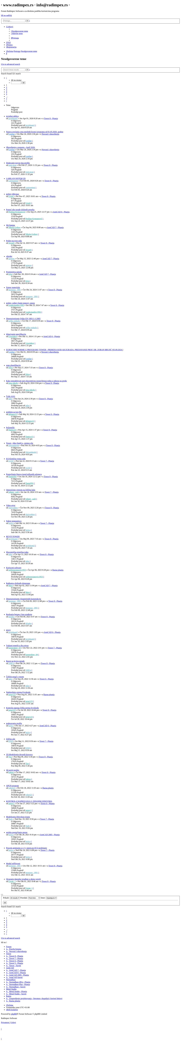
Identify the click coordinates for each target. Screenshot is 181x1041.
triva (10, 274)
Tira (10, 757)
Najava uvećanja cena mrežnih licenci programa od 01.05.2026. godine (34, 132)
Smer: (49, 898)
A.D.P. (11, 461)
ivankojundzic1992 (16, 305)
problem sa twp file (14, 412)
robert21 (12, 788)
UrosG (11, 196)
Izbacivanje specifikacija (16, 334)
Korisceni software (13, 568)
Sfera (11, 368)
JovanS (11, 243)
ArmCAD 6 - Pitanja (61, 212)
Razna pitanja (57, 570)
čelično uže (10, 739)
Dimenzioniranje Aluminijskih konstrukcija (23, 599)
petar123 (12, 694)
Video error (10, 505)
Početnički (10, 428)
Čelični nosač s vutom (15, 677)
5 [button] (6, 94)
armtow (12, 259)
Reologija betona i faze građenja (19, 614)
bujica (11, 523)
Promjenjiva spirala (14, 272)
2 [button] (6, 87)
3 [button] (6, 90)
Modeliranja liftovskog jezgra (18, 817)
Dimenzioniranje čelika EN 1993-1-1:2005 (23, 319)
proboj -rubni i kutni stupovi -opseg (20, 303)
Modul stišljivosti (13, 863)
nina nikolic (13, 383)
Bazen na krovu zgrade (15, 661)
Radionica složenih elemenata (18, 583)
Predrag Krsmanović (17, 212)
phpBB (14, 1014)
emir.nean (12, 165)
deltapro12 (13, 414)
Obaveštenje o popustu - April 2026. (20, 147)
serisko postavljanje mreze (16, 832)
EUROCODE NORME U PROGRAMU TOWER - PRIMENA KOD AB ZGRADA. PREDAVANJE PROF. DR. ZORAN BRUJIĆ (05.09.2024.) (64, 350)
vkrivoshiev (13, 508)
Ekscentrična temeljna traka (17, 552)
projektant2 (13, 118)
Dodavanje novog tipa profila (18, 163)
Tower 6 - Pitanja (52, 414)
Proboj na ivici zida (14, 241)
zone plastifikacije (13, 365)
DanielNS (12, 476)
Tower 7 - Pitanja (47, 461)
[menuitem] (19, 31)
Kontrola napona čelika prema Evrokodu (22, 708)
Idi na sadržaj (6, 15)
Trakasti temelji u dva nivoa (17, 645)
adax (10, 399)
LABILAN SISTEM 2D (16, 178)
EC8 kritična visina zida (15, 459)
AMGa (11, 663)
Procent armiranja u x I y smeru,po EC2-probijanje (26, 848)
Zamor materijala (13, 287)
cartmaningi (13, 181)
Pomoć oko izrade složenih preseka (20, 210)
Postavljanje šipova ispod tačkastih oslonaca (24, 474)
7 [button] (6, 99)
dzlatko (11, 617)
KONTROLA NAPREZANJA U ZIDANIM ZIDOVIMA (29, 801)
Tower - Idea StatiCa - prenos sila (19, 443)
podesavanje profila (14, 723)
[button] (6, 78)
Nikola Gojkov (15, 227)
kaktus (11, 772)
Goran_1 (12, 881)
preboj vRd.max (12, 194)
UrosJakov (13, 336)
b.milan (12, 134)
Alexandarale (13, 445)
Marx (11, 585)
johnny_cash (14, 492)
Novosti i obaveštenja (50, 134)
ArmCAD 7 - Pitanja (55, 227)
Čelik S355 (10, 396)
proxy (8, 630)
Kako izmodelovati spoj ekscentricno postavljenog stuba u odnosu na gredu (36, 381)
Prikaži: (11, 898)
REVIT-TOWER (13, 537)
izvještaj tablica (12, 116)
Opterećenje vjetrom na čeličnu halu (20, 490)
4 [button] (6, 92)
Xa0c (11, 819)
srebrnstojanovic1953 (17, 570)
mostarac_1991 (15, 290)
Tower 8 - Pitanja (51, 118)
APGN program (12, 786)
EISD (11, 741)
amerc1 (11, 803)
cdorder (9, 256)
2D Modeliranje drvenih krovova (19, 754)
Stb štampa (10, 225)
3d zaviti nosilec (12, 770)
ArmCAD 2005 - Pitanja (50, 835)
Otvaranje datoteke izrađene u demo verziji (23, 879)
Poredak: (30, 898)
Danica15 (12, 430)
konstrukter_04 (15, 648)
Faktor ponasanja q (13, 521)
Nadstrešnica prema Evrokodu (18, 692)
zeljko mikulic (14, 321)
